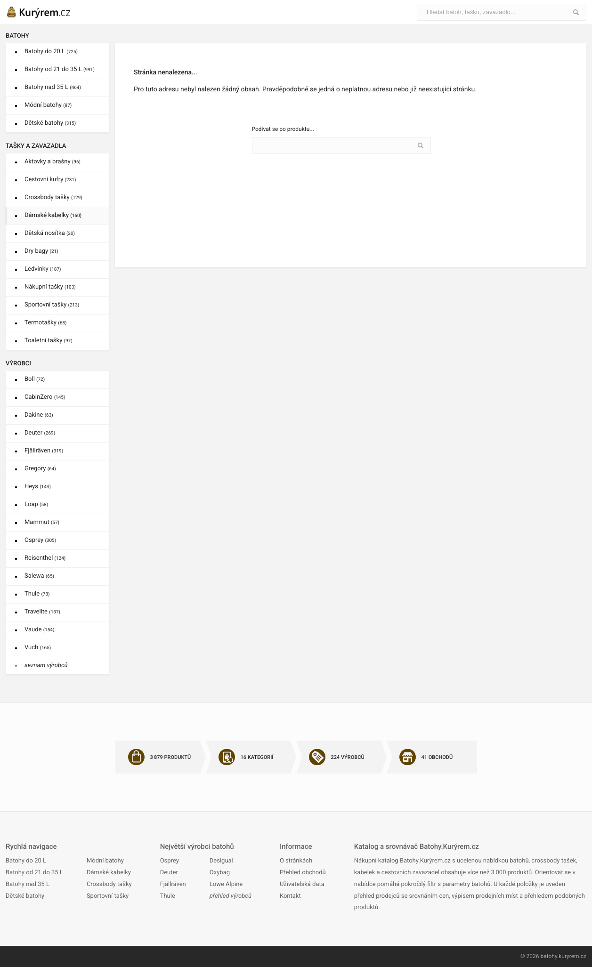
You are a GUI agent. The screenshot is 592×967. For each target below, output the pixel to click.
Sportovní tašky (51, 304)
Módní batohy (48, 105)
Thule (37, 593)
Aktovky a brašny (52, 161)
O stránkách (296, 860)
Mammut (41, 522)
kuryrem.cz (572, 956)
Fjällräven (43, 450)
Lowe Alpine (226, 884)
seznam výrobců (46, 665)
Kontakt (290, 896)
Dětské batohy (50, 123)
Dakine (38, 415)
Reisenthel (44, 558)
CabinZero (44, 397)
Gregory (40, 468)
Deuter (39, 432)
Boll (34, 379)
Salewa (39, 576)
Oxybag (220, 872)
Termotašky (45, 322)
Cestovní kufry (50, 179)
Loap (36, 504)
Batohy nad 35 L (52, 87)
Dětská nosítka (49, 233)
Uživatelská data (302, 884)
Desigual (221, 860)
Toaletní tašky (48, 340)
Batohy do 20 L (51, 51)
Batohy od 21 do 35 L (59, 69)
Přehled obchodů (303, 872)
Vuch (37, 647)
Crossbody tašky (53, 197)
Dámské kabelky (52, 215)
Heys (37, 486)
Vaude (39, 629)
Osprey (40, 540)
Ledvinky (42, 269)
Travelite (42, 611)
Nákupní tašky (50, 286)
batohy (548, 956)
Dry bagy (41, 251)
